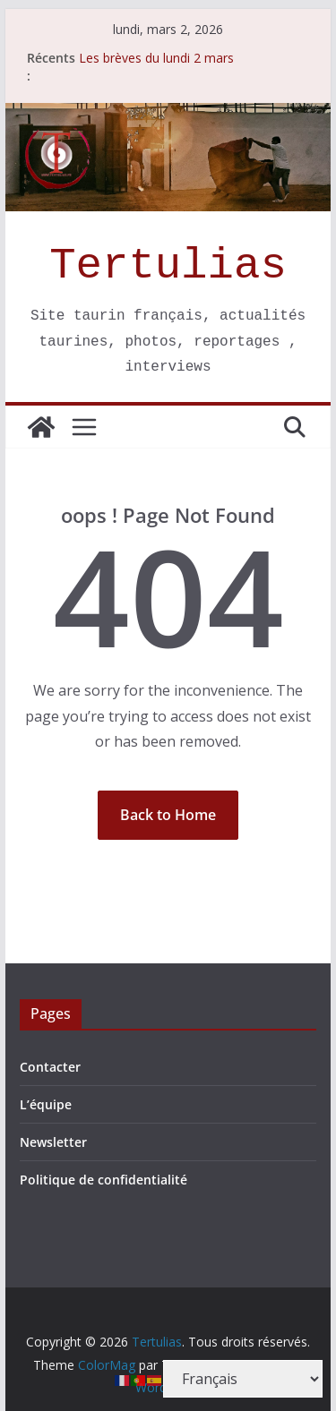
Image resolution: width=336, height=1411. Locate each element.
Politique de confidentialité (103, 1179)
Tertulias (168, 266)
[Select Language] (243, 1379)
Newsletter (53, 1141)
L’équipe (46, 1104)
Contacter (50, 1066)
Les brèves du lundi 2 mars (156, 57)
